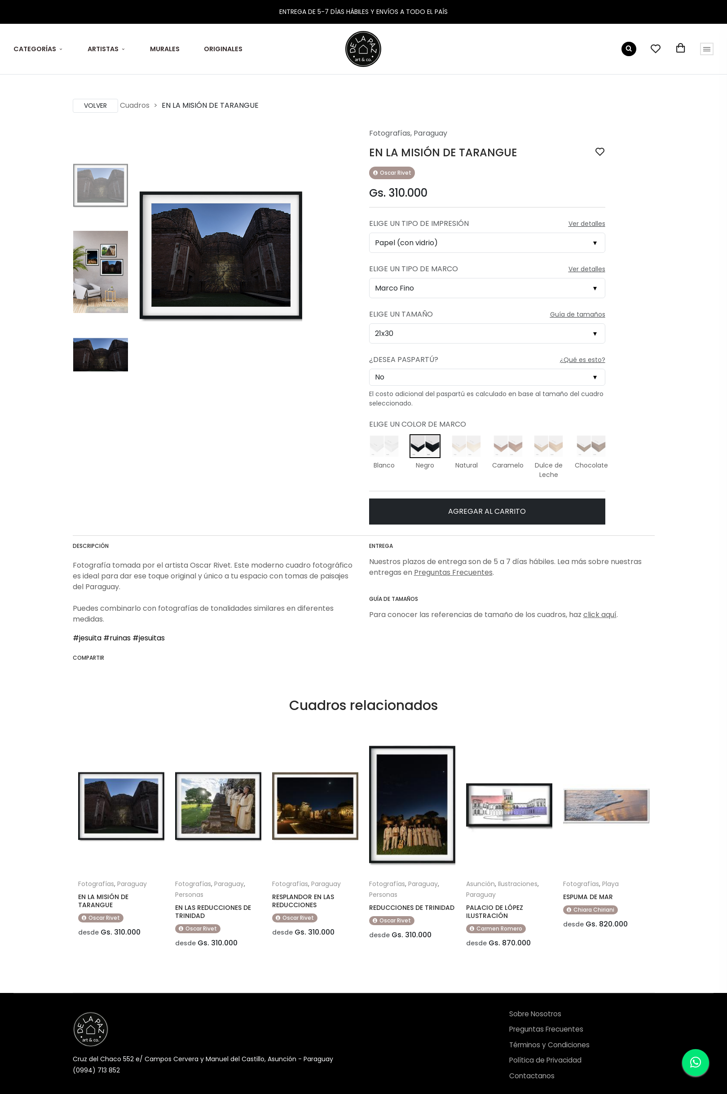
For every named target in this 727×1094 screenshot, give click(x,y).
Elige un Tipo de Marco (413, 269)
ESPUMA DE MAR (588, 897)
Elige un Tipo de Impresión (419, 223)
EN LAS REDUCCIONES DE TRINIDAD (213, 912)
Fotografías (389, 133)
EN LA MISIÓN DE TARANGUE (103, 901)
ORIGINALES (223, 48)
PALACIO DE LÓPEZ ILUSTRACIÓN (494, 912)
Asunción (480, 884)
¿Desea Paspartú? (403, 359)
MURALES (165, 48)
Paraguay (430, 133)
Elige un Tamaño (401, 314)
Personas (189, 894)
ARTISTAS (103, 48)
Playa (610, 884)
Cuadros (135, 105)
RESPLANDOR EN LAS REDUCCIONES (303, 901)
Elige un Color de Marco (417, 424)
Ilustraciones (518, 884)
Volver (95, 105)
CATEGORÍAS (34, 48)
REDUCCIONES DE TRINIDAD (411, 908)
